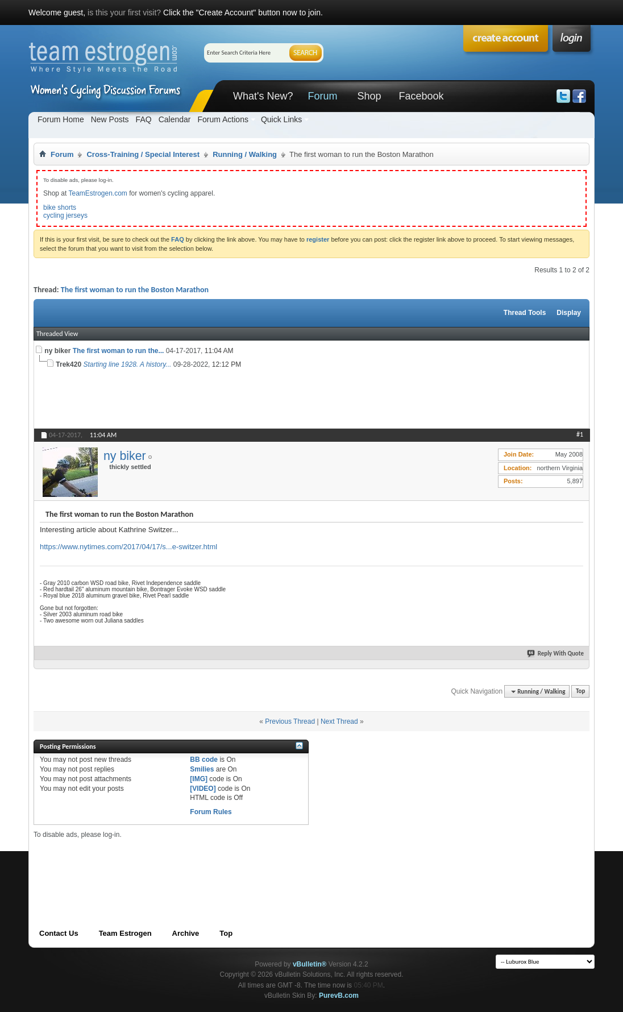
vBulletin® (310, 964)
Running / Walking (245, 154)
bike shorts (59, 207)
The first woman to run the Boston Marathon (135, 290)
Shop (369, 96)
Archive (186, 933)
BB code (204, 760)
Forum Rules (210, 812)
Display (568, 313)
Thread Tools (525, 313)
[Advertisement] (240, 864)
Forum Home (61, 119)
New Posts (110, 119)
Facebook (420, 96)
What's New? (263, 96)
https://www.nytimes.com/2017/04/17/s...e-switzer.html (128, 546)
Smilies (202, 769)
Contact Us (58, 933)
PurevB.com (339, 995)
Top (580, 691)
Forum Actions (222, 119)
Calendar (175, 119)
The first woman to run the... (118, 351)
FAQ (144, 119)
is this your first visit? (124, 12)
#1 (579, 434)
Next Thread (339, 721)
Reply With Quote (556, 653)
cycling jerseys (65, 215)
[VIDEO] (202, 789)
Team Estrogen (125, 933)
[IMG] (198, 779)
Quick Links (281, 119)
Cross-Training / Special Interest (143, 154)
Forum (322, 96)
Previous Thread (290, 721)
